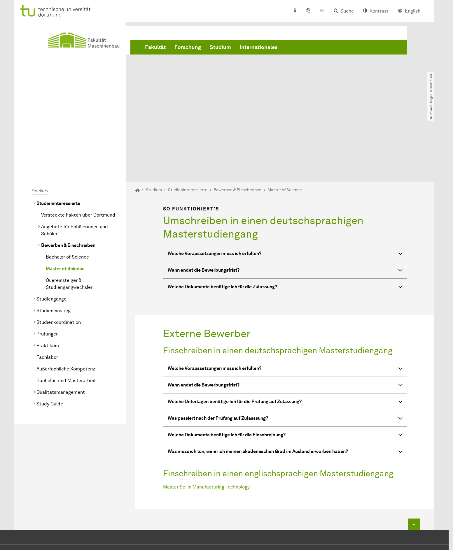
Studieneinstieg (53, 244)
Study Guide (49, 337)
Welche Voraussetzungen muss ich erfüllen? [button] (285, 187)
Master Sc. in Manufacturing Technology (206, 420)
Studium (220, 47)
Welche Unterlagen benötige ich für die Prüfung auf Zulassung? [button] (285, 335)
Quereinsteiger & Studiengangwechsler (69, 217)
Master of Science (65, 202)
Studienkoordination (58, 255)
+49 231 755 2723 (225, 497)
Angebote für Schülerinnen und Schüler (74, 163)
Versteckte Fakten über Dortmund (78, 148)
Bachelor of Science (67, 190)
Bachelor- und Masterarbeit (66, 314)
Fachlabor (47, 290)
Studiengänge (51, 232)
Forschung (187, 47)
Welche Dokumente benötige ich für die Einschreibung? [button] (285, 369)
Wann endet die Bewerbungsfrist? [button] (285, 204)
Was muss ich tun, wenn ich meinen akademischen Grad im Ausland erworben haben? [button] (285, 385)
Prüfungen (47, 267)
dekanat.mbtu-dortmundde (236, 506)
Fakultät (155, 47)
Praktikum (47, 279)
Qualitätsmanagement (60, 325)
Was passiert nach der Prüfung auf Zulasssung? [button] (285, 352)
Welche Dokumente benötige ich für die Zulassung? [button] (285, 221)
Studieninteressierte (58, 136)
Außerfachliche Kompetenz (65, 302)
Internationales (258, 47)
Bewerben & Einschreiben (68, 178)
